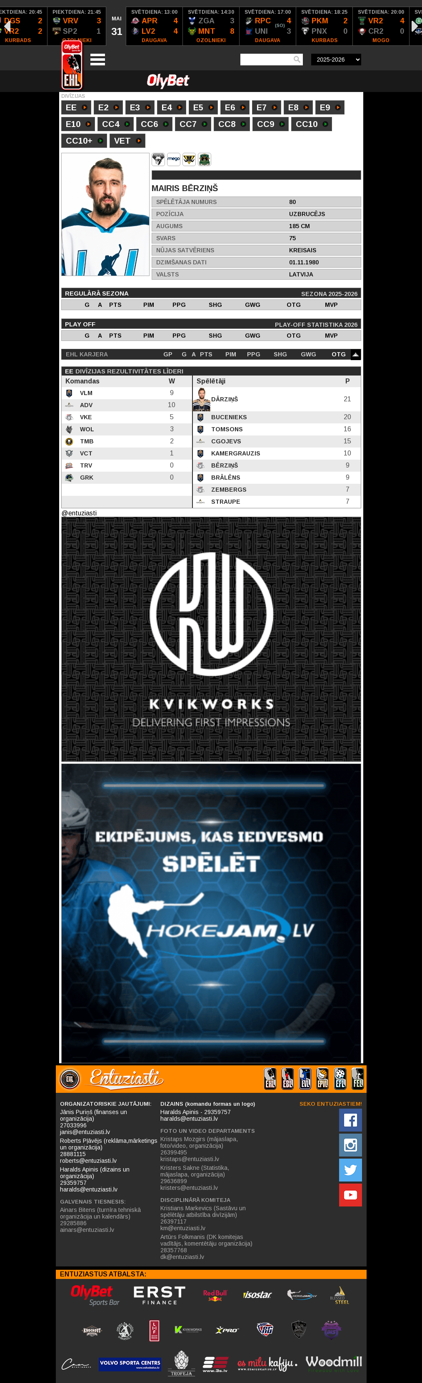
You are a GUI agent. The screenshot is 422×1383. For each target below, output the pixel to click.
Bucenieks (228, 417)
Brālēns (225, 477)
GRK (85, 477)
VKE (85, 417)
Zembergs (228, 489)
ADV (85, 405)
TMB (86, 441)
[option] (76, 26)
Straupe (225, 501)
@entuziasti (79, 513)
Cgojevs (225, 441)
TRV (85, 465)
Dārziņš (224, 399)
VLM (85, 393)
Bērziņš (224, 465)
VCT (85, 453)
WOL (86, 429)
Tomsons (226, 429)
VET (128, 141)
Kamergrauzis (235, 453)
